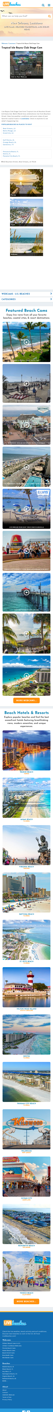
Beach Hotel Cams (8, 1353)
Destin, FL (7, 154)
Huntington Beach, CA (9, 1374)
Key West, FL (6, 1371)
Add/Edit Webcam (8, 1395)
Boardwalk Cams (7, 1355)
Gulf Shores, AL (8, 140)
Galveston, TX (8, 145)
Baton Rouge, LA (9, 131)
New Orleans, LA (9, 128)
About (4, 1390)
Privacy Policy (7, 1400)
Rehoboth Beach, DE (9, 1379)
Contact (5, 1393)
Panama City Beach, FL (11, 156)
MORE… (5, 1381)
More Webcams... (26, 700)
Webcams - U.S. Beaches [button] (16, 294)
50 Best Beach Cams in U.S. (11, 1343)
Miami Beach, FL (7, 1369)
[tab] (26, 294)
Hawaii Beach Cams (8, 1351)
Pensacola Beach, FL (10, 152)
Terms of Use (6, 1397)
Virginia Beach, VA (8, 1376)
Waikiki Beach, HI (8, 1367)
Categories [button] (9, 299)
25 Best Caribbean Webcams (12, 1346)
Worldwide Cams (8, 1358)
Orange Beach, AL (9, 142)
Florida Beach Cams (9, 1348)
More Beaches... (26, 1301)
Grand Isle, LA (8, 133)
